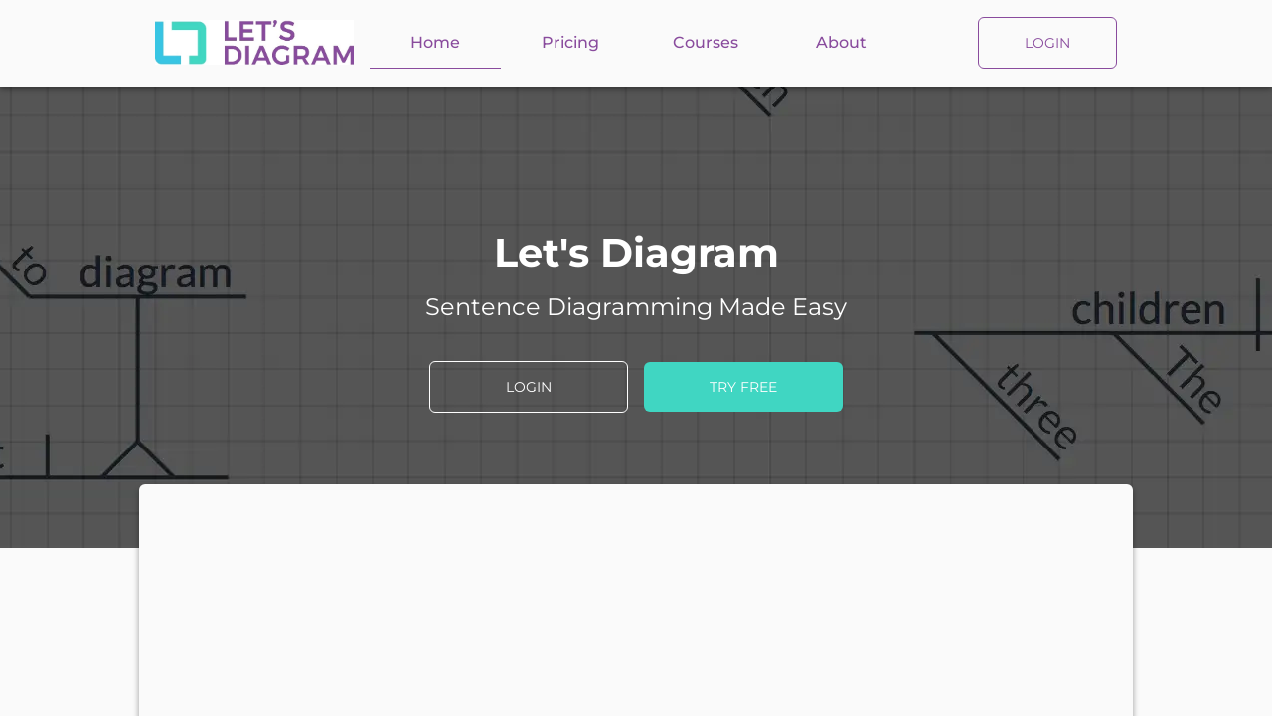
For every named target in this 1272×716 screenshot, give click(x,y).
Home (435, 42)
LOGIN (1047, 43)
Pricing (570, 42)
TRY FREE (743, 387)
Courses (705, 42)
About (841, 42)
